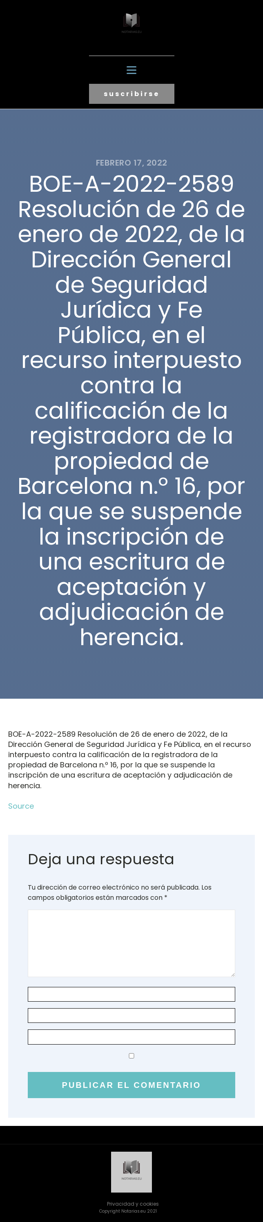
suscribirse (132, 94)
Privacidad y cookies (133, 1203)
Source (21, 806)
